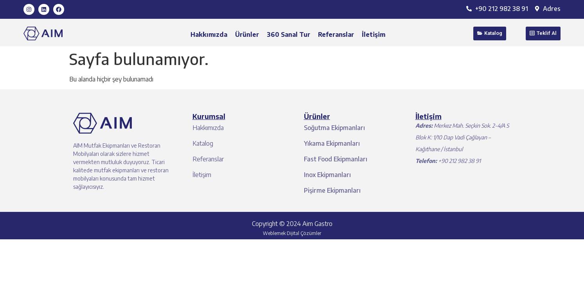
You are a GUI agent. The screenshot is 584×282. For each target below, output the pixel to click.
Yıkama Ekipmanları (332, 143)
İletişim (373, 34)
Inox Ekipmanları (327, 175)
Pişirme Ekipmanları (332, 190)
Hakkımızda (208, 34)
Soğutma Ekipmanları (334, 128)
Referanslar (336, 34)
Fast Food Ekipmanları (335, 159)
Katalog (202, 143)
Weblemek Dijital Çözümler (292, 233)
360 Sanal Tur (288, 34)
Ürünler (247, 34)
